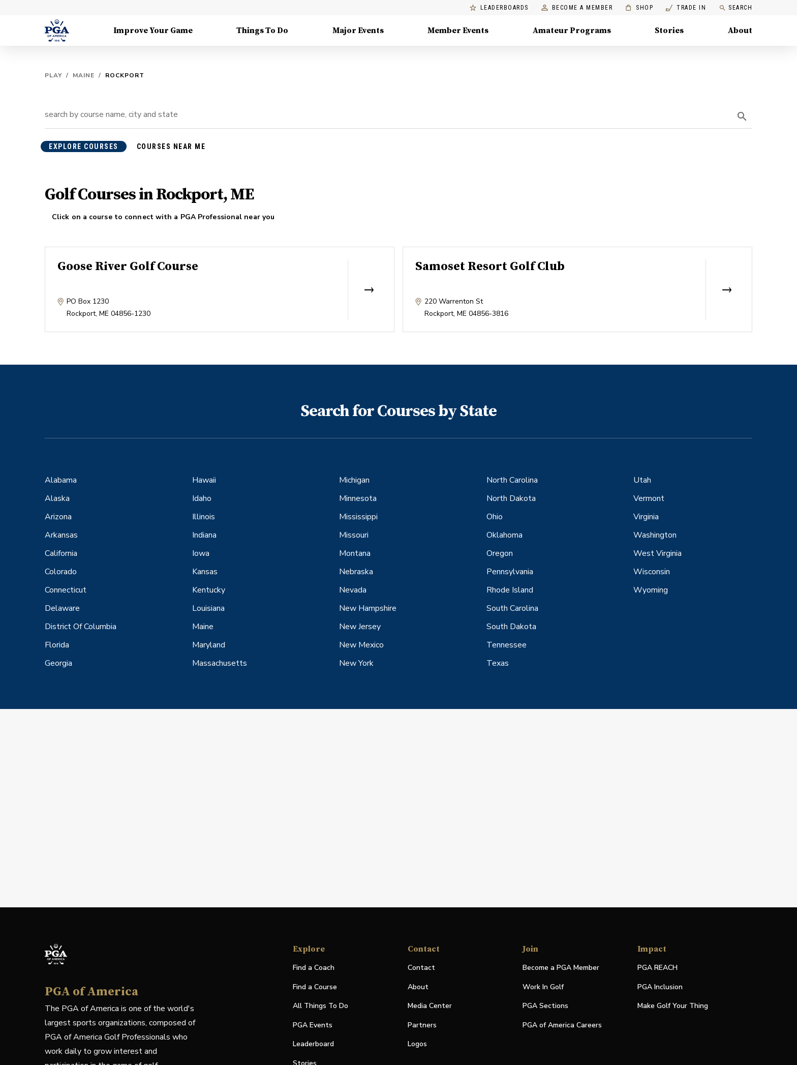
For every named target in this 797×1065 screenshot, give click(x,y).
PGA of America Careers (562, 1025)
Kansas (205, 571)
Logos (417, 1044)
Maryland (208, 644)
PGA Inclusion (660, 987)
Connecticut (65, 590)
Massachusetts (219, 663)
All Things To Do (320, 1006)
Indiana (204, 535)
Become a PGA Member (561, 967)
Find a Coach (313, 967)
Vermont (648, 498)
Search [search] (735, 8)
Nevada (352, 590)
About (418, 987)
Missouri (354, 535)
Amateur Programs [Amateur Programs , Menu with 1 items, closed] (572, 30)
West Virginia (657, 553)
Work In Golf (543, 987)
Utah (642, 480)
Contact (421, 967)
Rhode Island (509, 590)
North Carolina (512, 480)
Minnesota (358, 498)
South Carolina (512, 608)
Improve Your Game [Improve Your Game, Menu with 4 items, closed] (153, 30)
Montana (355, 553)
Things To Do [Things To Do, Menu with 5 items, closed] (262, 30)
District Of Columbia (80, 626)
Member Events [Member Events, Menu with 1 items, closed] (457, 30)
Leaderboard (313, 1044)
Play (53, 75)
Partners (422, 1025)
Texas (497, 663)
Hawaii (204, 480)
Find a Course (315, 987)
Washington (655, 535)
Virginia (646, 516)
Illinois (203, 516)
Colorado (61, 571)
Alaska (57, 498)
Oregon (499, 553)
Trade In (686, 8)
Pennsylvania (509, 571)
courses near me (171, 146)
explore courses (83, 146)
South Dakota (511, 626)
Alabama (61, 480)
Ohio (494, 516)
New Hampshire (367, 608)
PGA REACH (657, 968)
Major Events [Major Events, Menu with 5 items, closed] (358, 30)
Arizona (58, 516)
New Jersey (360, 626)
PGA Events (312, 1025)
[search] (742, 116)
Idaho (201, 498)
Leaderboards (499, 8)
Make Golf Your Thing (672, 1006)
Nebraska (356, 571)
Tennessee (506, 644)
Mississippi (358, 516)
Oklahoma (504, 535)
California (61, 553)
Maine (84, 75)
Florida (57, 644)
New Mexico (361, 644)
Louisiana (208, 608)
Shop (639, 8)
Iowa (200, 553)
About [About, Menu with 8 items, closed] (740, 30)
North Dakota (511, 498)
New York (356, 663)
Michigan (354, 480)
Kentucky (208, 590)
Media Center (430, 1006)
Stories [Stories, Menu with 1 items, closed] (669, 30)
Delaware (62, 608)
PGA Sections (545, 1006)
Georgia (58, 663)
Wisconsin (651, 571)
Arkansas (61, 535)
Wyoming (650, 590)
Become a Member (577, 8)
